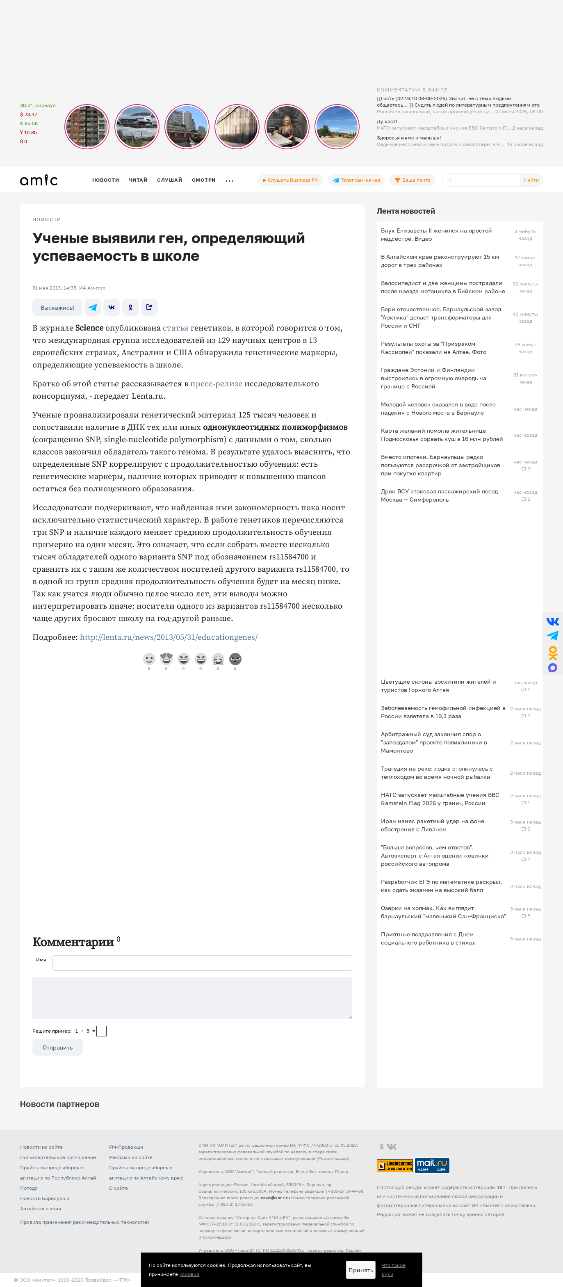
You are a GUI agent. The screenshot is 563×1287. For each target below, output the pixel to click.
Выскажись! (57, 307)
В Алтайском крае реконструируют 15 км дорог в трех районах (440, 260)
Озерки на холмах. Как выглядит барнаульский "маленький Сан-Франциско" (443, 912)
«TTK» (123, 1280)
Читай (138, 180)
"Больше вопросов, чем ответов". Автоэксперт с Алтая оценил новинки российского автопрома (435, 855)
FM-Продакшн (126, 1147)
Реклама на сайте (131, 1157)
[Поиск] (481, 180)
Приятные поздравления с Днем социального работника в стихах (428, 938)
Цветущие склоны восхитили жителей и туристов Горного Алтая (438, 685)
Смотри (204, 180)
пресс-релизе (216, 384)
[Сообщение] (192, 998)
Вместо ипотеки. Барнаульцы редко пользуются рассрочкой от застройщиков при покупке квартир (440, 465)
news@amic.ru (275, 1197)
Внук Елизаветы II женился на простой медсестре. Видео (436, 234)
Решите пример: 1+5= (63, 1031)
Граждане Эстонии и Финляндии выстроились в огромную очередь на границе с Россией (433, 378)
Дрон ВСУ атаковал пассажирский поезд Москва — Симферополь (439, 495)
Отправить (58, 1047)
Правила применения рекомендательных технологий (84, 1222)
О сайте (118, 1188)
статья (176, 328)
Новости (105, 180)
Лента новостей (406, 210)
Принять (361, 1269)
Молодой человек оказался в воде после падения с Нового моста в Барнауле (438, 408)
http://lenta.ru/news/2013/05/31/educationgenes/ (169, 637)
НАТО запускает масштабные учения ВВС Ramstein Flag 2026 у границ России (440, 798)
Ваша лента (412, 180)
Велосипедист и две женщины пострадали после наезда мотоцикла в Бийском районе (443, 286)
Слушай (169, 180)
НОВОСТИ (47, 219)
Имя (41, 959)
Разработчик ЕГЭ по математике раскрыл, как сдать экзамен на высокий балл (441, 885)
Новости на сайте (41, 1147)
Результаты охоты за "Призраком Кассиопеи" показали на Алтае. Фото (433, 347)
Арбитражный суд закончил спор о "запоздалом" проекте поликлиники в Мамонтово (434, 742)
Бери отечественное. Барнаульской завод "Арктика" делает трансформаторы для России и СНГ (441, 317)
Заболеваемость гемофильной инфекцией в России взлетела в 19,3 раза (443, 711)
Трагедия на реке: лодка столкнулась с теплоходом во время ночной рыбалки (437, 772)
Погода (29, 1188)
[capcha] (101, 1031)
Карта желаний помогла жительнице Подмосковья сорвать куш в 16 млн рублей (442, 434)
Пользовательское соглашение (58, 1157)
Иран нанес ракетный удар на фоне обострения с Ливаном (432, 825)
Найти (531, 180)
